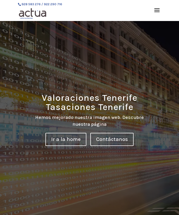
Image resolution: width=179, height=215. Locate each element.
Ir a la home (66, 139)
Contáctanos (112, 139)
